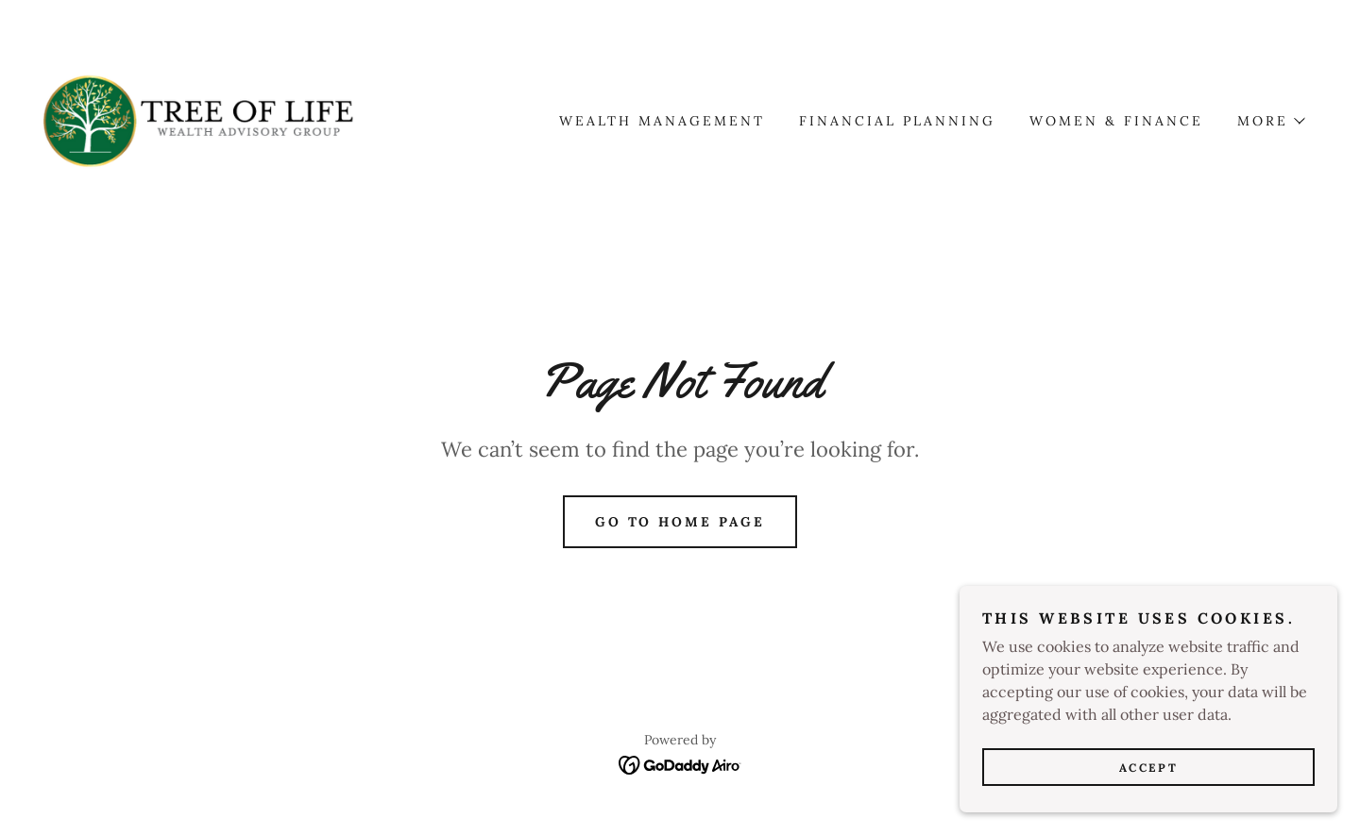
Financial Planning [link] (897, 120)
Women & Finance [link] (1116, 120)
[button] (1270, 120)
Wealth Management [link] (662, 120)
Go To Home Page (680, 521)
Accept (1148, 781)
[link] (198, 118)
